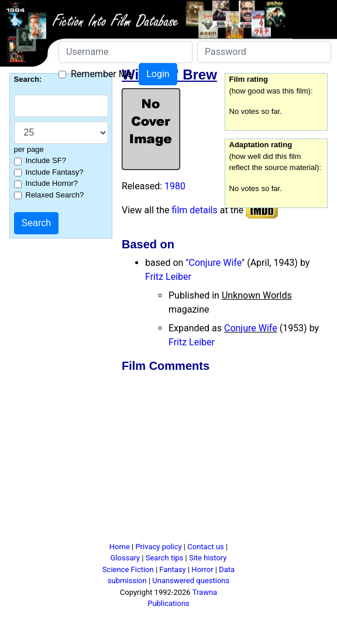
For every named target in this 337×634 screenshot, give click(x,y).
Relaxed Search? (55, 194)
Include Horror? (52, 183)
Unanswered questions (190, 580)
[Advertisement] (218, 459)
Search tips (165, 557)
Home (119, 546)
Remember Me (101, 73)
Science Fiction (128, 569)
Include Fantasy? (55, 172)
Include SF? (46, 160)
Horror (202, 569)
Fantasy (172, 569)
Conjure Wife (215, 262)
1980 (174, 186)
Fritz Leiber (168, 276)
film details (195, 210)
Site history (208, 557)
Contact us (205, 546)
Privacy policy (158, 546)
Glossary (125, 557)
